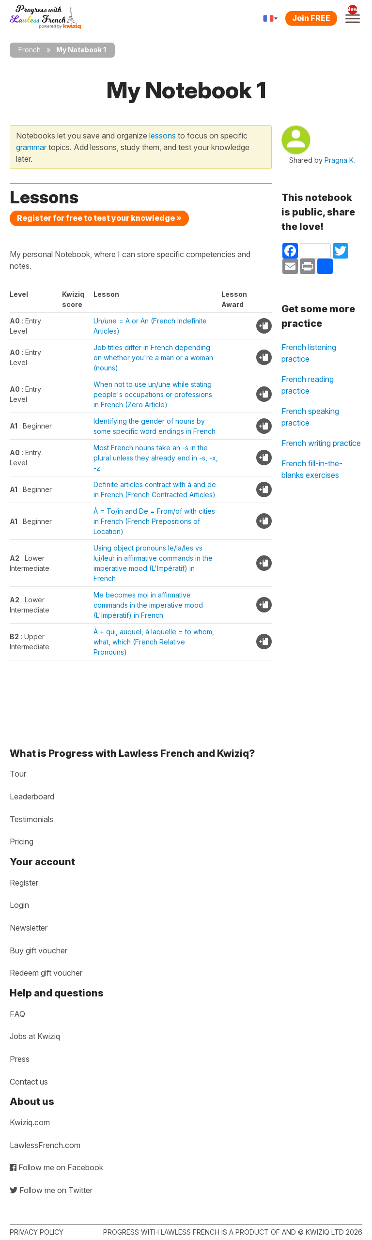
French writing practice (321, 443)
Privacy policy (36, 1232)
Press (20, 1059)
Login (19, 905)
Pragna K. (340, 160)
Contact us (29, 1082)
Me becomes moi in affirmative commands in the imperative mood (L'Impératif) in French (148, 605)
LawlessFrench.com (45, 1145)
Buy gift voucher (38, 950)
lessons (162, 135)
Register (24, 883)
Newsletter (28, 928)
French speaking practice (310, 417)
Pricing (21, 841)
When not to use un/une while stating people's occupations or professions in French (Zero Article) (152, 394)
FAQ (17, 1014)
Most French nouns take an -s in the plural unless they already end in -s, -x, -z (155, 458)
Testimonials (31, 819)
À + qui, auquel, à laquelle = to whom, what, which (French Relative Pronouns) (153, 642)
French (29, 50)
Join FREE (311, 18)
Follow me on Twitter (51, 1190)
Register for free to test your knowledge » (99, 218)
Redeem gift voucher (46, 973)
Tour (18, 774)
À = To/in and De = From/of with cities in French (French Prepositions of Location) (154, 521)
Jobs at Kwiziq (35, 1036)
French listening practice (308, 353)
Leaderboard (32, 796)
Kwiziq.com (30, 1122)
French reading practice (307, 385)
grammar (31, 147)
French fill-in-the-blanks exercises (311, 469)
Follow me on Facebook (56, 1167)
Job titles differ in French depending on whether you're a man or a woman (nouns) (153, 357)
